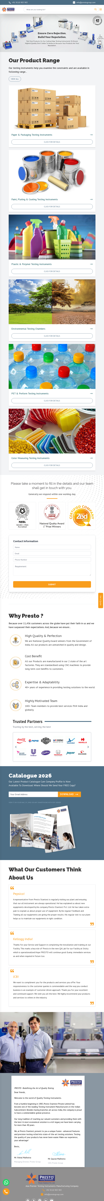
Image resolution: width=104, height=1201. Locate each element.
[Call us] (6, 1191)
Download (69, 794)
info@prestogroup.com (84, 2)
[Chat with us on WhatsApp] (6, 1182)
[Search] (95, 9)
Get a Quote (101, 601)
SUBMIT (52, 584)
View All (15, 79)
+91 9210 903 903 (18, 2)
